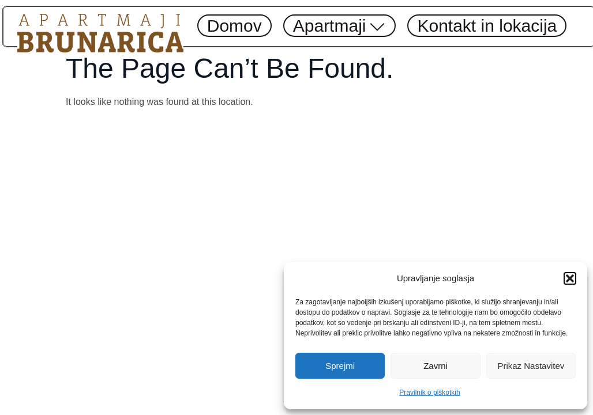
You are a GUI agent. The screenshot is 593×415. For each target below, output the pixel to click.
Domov (234, 25)
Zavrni (435, 366)
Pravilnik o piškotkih (429, 392)
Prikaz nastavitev (530, 366)
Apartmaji (339, 25)
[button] (570, 278)
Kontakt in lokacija (487, 25)
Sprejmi (340, 366)
